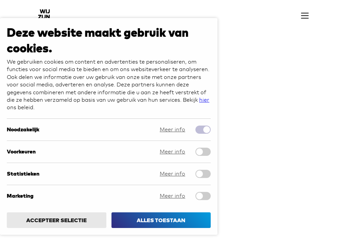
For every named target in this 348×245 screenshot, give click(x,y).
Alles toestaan (161, 220)
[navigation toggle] (304, 17)
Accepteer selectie (56, 220)
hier (204, 100)
